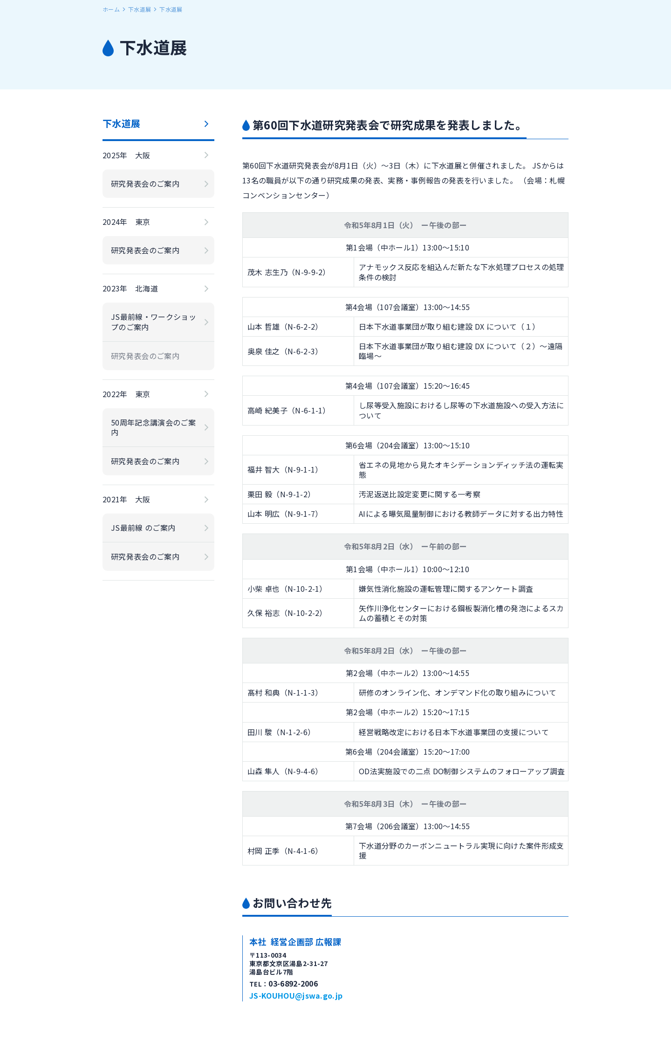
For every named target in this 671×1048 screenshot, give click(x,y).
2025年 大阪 (127, 155)
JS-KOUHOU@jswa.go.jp (295, 995)
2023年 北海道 (130, 288)
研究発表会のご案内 (145, 183)
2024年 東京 (127, 221)
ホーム (111, 9)
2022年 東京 (127, 393)
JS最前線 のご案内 (143, 527)
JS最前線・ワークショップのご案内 (153, 321)
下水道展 (139, 9)
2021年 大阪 (127, 499)
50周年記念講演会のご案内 (153, 427)
